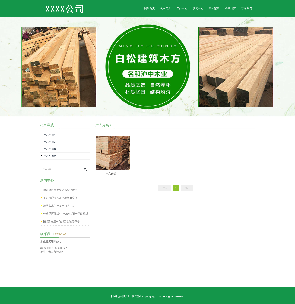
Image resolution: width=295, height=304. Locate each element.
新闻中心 (198, 8)
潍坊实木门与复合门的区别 (59, 205)
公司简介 (165, 8)
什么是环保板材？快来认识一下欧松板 (65, 213)
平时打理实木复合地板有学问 (60, 197)
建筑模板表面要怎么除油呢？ (60, 189)
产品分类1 (50, 135)
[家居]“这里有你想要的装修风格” (62, 221)
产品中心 (182, 8)
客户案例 (214, 8)
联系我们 (246, 8)
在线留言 (230, 8)
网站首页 (149, 8)
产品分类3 (112, 173)
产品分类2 (50, 156)
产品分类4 (50, 142)
